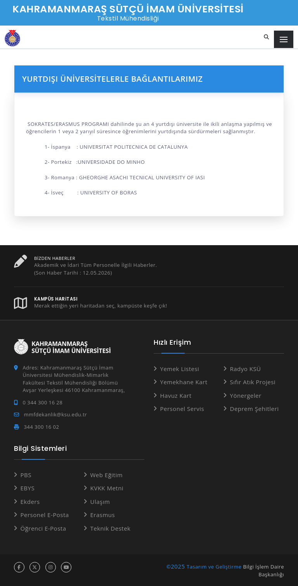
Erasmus (102, 515)
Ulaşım (100, 501)
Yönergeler (246, 395)
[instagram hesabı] (50, 567)
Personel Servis (182, 408)
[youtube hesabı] (66, 567)
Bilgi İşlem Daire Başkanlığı (263, 570)
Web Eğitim (106, 475)
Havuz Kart (176, 395)
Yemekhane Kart (184, 382)
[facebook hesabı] (19, 567)
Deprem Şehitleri (254, 408)
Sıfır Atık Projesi (253, 382)
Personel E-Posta (45, 515)
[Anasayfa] (12, 38)
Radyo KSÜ (245, 369)
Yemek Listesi (179, 369)
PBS (26, 475)
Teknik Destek (110, 528)
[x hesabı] (35, 567)
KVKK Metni (107, 488)
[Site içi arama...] (266, 37)
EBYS (28, 488)
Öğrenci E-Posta (43, 528)
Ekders (30, 501)
